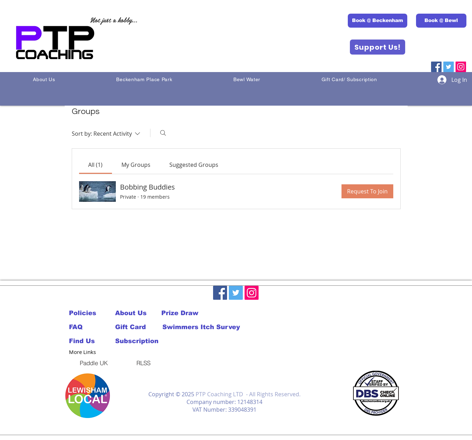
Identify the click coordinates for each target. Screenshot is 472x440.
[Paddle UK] (94, 363)
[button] (88, 396)
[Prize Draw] (184, 313)
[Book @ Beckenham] (377, 21)
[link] (95, 165)
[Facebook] (436, 67)
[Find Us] (92, 341)
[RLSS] (143, 363)
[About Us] (138, 313)
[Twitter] (448, 67)
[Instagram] (461, 67)
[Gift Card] (138, 327)
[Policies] (85, 313)
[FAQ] (85, 327)
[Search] (163, 133)
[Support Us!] (377, 47)
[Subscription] (138, 341)
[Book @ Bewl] (441, 21)
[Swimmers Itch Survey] (201, 327)
